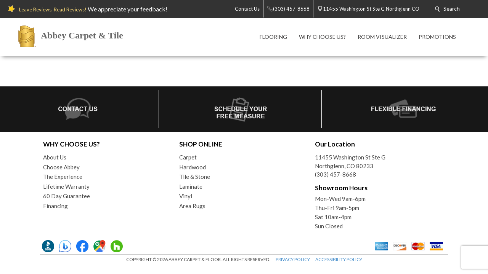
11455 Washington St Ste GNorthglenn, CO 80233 (350, 161)
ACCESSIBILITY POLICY (338, 259)
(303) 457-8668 (335, 174)
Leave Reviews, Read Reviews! (53, 9)
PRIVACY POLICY (293, 259)
